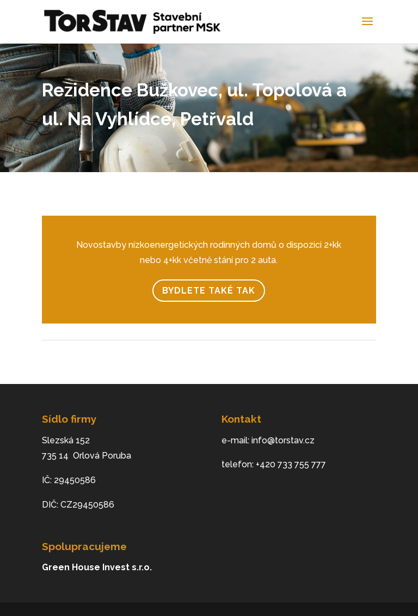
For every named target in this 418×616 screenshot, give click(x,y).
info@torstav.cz (283, 440)
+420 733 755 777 (291, 464)
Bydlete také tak (208, 290)
